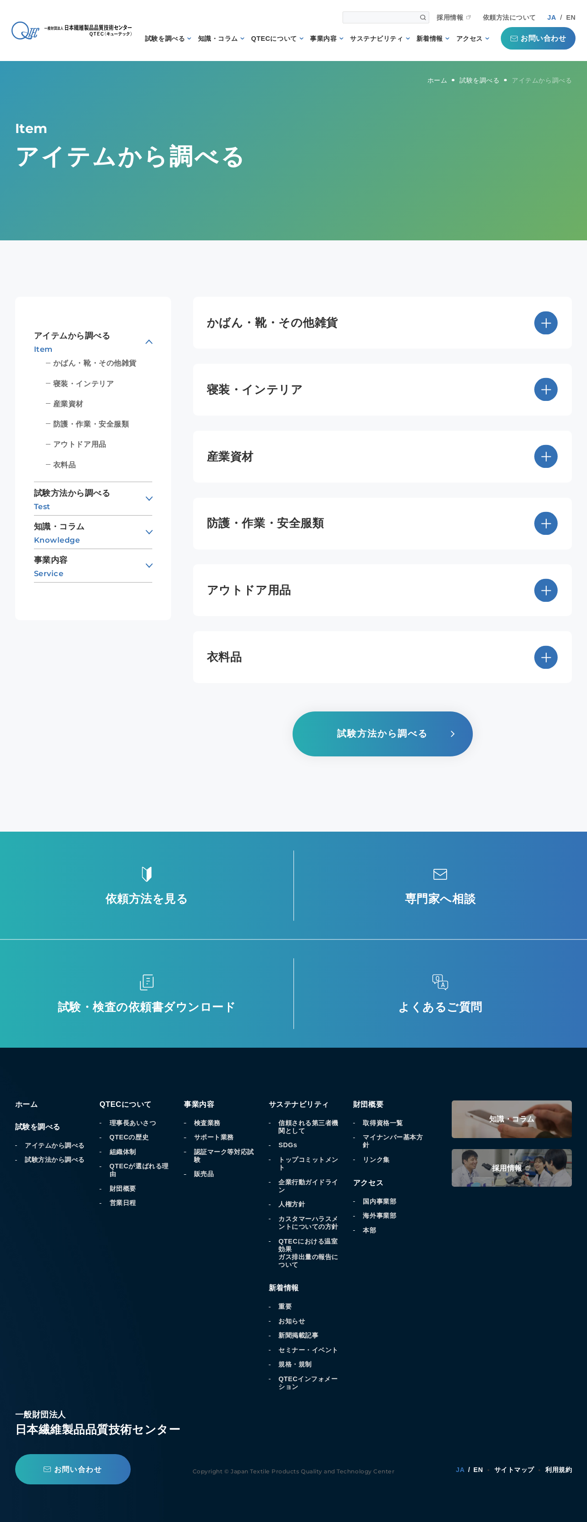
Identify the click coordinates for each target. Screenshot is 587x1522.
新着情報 (429, 38)
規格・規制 (295, 1364)
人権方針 (291, 1204)
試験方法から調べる (55, 1159)
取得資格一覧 (383, 1123)
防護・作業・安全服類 (91, 424)
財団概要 (123, 1188)
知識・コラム (218, 38)
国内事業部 (379, 1201)
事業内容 (323, 38)
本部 (369, 1230)
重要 (285, 1306)
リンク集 (376, 1159)
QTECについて (274, 38)
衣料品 (64, 465)
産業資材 (68, 404)
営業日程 (123, 1202)
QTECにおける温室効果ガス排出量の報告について (308, 1253)
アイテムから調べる (55, 1145)
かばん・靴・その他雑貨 (95, 363)
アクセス (469, 38)
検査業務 (207, 1123)
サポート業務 (214, 1137)
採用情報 (450, 17)
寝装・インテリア (83, 383)
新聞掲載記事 (298, 1335)
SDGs (287, 1145)
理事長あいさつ (133, 1123)
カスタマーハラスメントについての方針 (308, 1222)
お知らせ (291, 1321)
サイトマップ (514, 1469)
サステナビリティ (376, 38)
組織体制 (123, 1151)
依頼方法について (509, 17)
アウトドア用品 (79, 444)
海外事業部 (379, 1215)
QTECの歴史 (129, 1137)
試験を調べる (165, 38)
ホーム (26, 1104)
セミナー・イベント (308, 1350)
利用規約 (558, 1469)
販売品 (204, 1174)
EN (571, 17)
